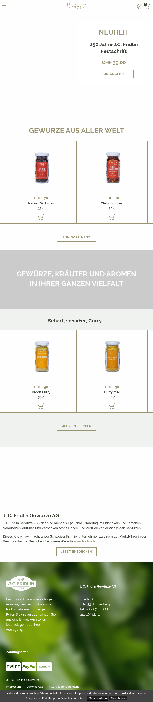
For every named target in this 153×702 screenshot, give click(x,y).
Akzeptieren (118, 698)
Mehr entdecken (76, 426)
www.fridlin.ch (84, 541)
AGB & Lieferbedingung (64, 686)
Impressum (13, 686)
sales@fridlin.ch (90, 614)
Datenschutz (35, 686)
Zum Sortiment (77, 237)
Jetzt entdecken (76, 551)
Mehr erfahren (98, 698)
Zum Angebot (114, 74)
